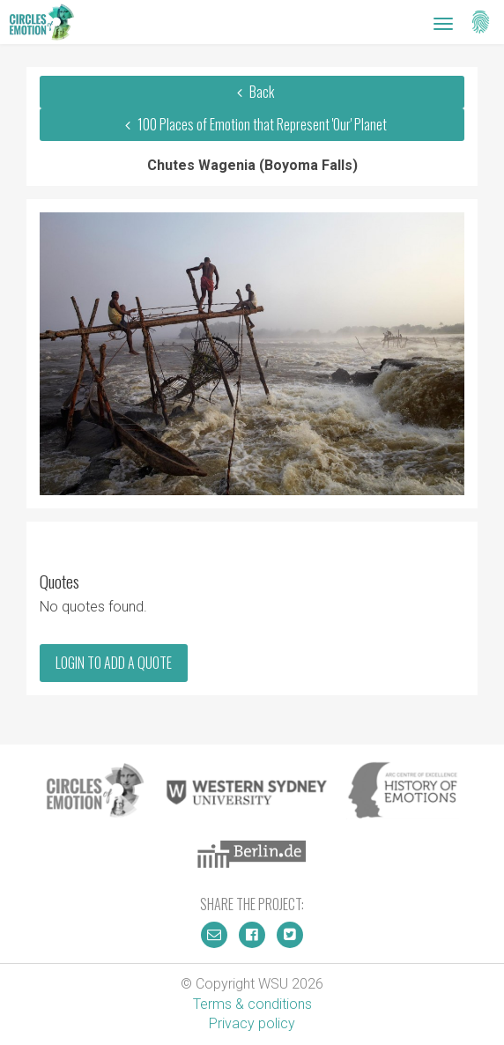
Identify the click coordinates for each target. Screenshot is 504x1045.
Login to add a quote (114, 662)
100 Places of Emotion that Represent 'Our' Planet (251, 124)
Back (252, 91)
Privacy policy (252, 1023)
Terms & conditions (252, 1004)
